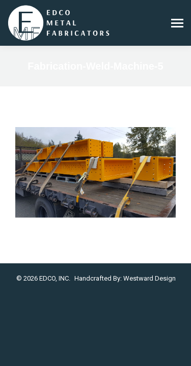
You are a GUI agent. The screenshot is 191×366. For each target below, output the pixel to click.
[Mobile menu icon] (177, 23)
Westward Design (149, 278)
